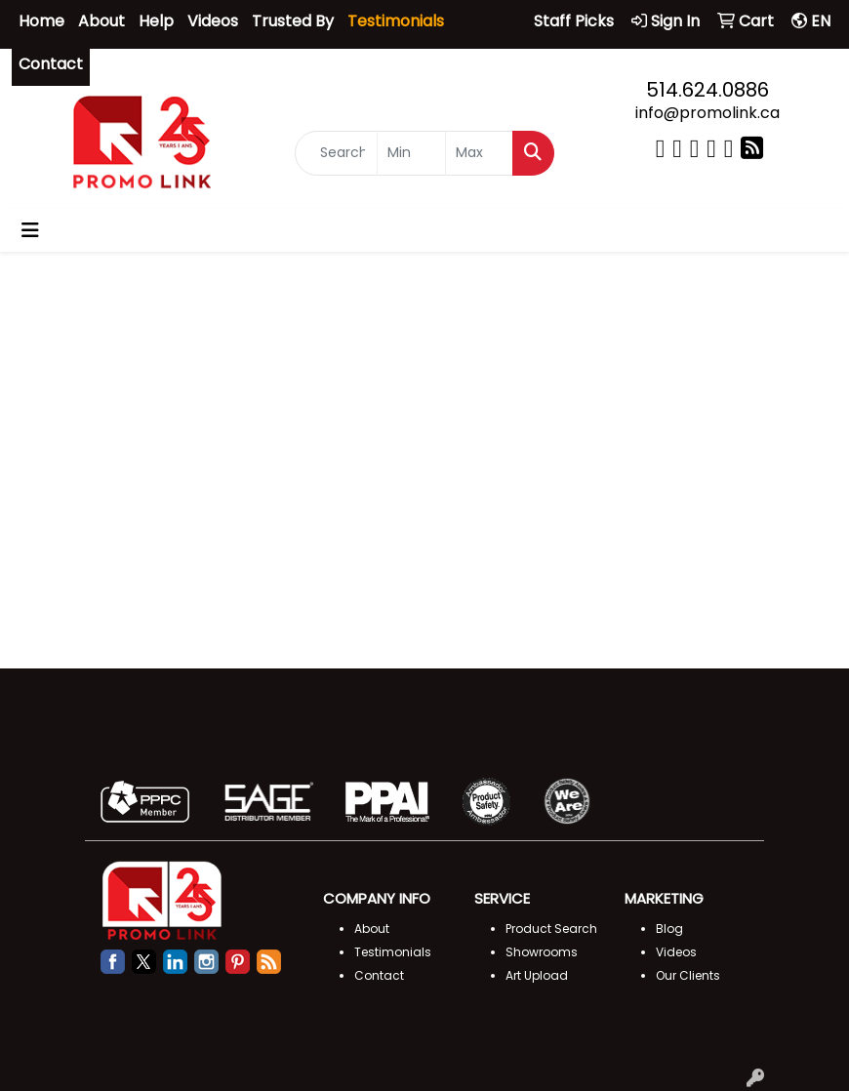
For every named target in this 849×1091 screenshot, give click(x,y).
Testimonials (392, 952)
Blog (669, 928)
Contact (51, 64)
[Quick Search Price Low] (411, 154)
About (101, 21)
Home (41, 21)
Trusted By (293, 21)
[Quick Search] (336, 154)
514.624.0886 (707, 89)
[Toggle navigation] (30, 230)
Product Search (551, 928)
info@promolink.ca (707, 112)
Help (156, 21)
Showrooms (541, 952)
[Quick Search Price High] (479, 154)
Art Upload (536, 975)
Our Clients (688, 975)
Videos (212, 21)
